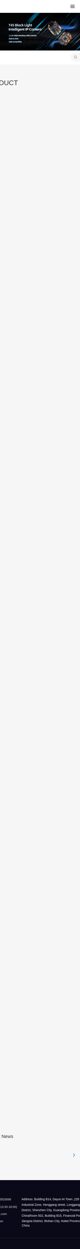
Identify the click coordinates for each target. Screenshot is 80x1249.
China (26, 1225)
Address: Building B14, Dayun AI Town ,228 (50, 1199)
